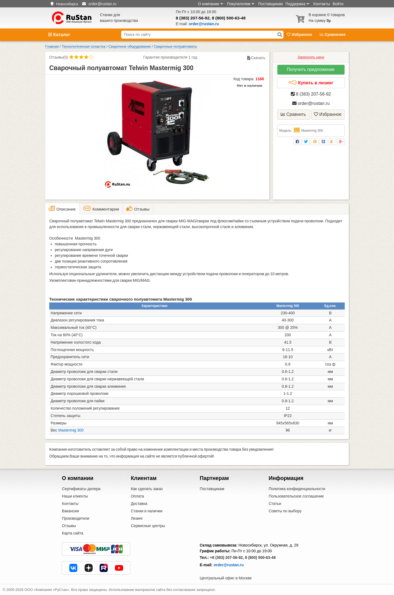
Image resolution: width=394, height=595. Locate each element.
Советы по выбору (285, 511)
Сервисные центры (148, 526)
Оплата (137, 496)
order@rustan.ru (311, 103)
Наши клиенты (75, 496)
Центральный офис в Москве (226, 578)
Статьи (275, 503)
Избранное (300, 34)
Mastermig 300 (71, 430)
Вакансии (70, 511)
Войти (338, 4)
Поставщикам (270, 4)
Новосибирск (67, 4)
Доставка (139, 503)
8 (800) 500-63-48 (228, 18)
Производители (75, 518)
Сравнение (333, 34)
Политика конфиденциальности (297, 489)
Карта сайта (72, 533)
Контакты (321, 4)
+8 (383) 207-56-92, (227, 557)
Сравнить (293, 114)
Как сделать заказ (147, 489)
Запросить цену (311, 57)
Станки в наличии (147, 511)
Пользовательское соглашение (296, 496)
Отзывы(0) (58, 57)
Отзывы (69, 526)
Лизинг (137, 518)
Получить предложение (311, 69)
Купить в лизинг (310, 82)
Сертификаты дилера (81, 489)
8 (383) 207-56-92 (193, 18)
